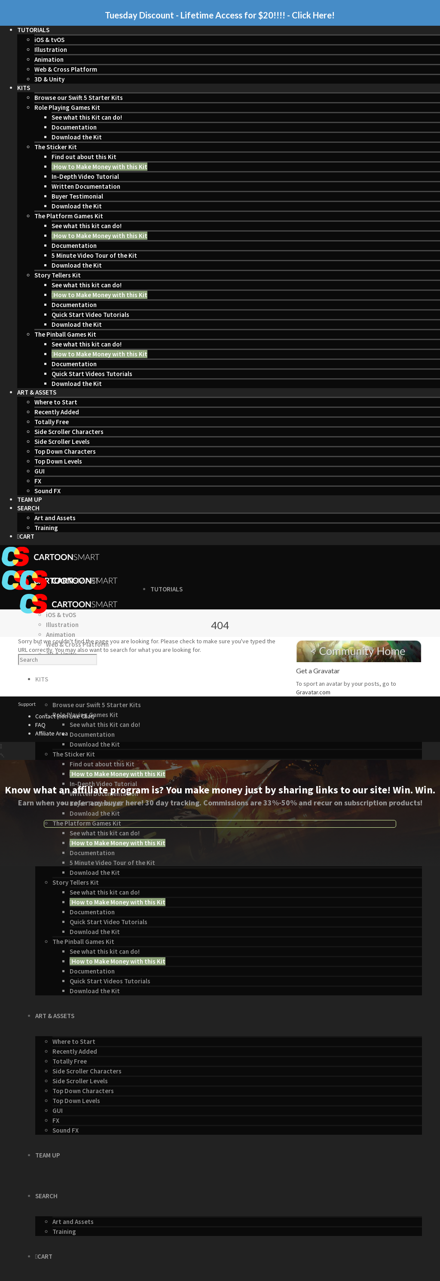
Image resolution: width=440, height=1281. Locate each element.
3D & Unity (49, 79)
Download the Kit (77, 137)
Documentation (74, 127)
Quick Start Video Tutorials (90, 314)
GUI (39, 471)
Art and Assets (55, 518)
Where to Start (55, 402)
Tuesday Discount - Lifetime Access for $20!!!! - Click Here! (220, 15)
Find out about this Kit (84, 157)
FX (37, 481)
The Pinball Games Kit (65, 334)
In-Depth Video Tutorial (85, 176)
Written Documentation (86, 186)
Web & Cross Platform (65, 69)
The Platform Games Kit (68, 216)
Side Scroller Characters (69, 432)
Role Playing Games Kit (67, 107)
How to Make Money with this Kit (99, 167)
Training (46, 528)
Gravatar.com (313, 692)
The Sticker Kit (55, 147)
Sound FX (47, 491)
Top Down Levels (58, 461)
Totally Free (51, 422)
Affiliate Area (51, 733)
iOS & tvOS (49, 40)
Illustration (50, 49)
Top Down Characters (65, 451)
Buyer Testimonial (77, 196)
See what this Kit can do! (87, 117)
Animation (49, 59)
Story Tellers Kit (57, 275)
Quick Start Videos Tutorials (92, 374)
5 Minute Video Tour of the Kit (94, 255)
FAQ (40, 725)
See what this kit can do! (87, 226)
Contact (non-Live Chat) (65, 716)
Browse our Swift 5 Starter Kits (78, 97)
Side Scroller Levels (62, 441)
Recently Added (56, 412)
